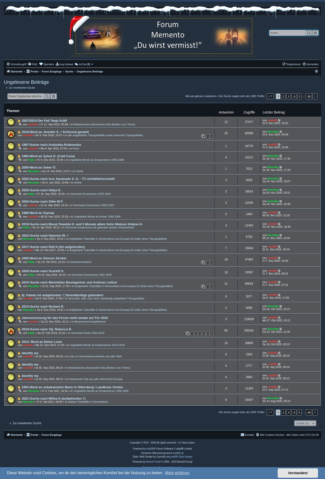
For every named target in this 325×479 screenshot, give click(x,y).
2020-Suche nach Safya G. (41, 190)
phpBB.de (178, 453)
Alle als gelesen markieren (200, 96)
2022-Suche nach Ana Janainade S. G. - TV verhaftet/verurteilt (68, 179)
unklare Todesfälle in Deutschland (87, 401)
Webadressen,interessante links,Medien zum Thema (104, 124)
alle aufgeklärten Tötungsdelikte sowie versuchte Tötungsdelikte (105, 135)
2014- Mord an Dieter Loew (42, 342)
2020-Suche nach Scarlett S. (43, 271)
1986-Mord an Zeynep (38, 213)
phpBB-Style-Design (181, 456)
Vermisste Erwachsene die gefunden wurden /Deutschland (99, 227)
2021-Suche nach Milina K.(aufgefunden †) (54, 398)
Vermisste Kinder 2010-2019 (87, 332)
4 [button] (294, 96)
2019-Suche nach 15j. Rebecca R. (47, 329)
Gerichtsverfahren (80, 262)
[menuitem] (32, 64)
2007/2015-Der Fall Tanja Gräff (44, 120)
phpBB (150, 448)
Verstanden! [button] (298, 473)
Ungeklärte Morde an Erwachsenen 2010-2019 (97, 345)
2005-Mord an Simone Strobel (44, 258)
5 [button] (299, 96)
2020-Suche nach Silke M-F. (42, 201)
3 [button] (289, 96)
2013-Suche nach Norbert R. (43, 306)
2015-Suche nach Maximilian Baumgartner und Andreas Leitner (69, 282)
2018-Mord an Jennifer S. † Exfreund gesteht (55, 132)
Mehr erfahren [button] (177, 473)
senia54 (33, 124)
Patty (31, 159)
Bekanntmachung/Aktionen (90, 321)
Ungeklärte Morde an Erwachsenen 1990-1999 (96, 159)
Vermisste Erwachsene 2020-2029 (90, 193)
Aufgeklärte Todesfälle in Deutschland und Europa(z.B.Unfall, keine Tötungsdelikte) (118, 238)
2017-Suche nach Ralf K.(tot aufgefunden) (53, 247)
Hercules (273, 131)
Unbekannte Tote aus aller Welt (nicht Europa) (96, 379)
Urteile (79, 171)
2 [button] (283, 96)
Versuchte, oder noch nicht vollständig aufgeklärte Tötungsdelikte (106, 298)
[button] (270, 96)
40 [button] (309, 96)
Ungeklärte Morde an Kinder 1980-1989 (97, 216)
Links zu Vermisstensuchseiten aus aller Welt (95, 356)
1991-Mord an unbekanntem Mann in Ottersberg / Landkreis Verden (72, 387)
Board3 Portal (153, 461)
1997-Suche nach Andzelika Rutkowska (51, 145)
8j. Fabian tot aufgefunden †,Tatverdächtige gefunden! (63, 295)
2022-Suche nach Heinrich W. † (45, 235)
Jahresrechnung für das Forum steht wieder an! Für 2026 (65, 318)
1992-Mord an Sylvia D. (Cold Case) (48, 156)
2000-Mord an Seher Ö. (39, 167)
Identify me (30, 353)
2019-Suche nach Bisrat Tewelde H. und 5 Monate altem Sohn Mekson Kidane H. (82, 224)
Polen (76, 148)
